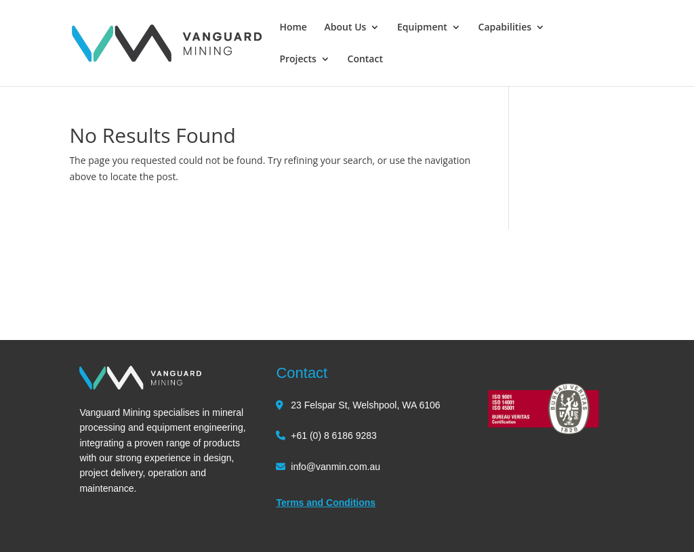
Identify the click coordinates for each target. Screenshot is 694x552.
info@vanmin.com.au (335, 466)
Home (293, 27)
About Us (346, 27)
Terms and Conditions (325, 502)
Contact (365, 59)
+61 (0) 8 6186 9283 (334, 435)
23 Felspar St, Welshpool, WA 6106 (365, 405)
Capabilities (505, 27)
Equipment (422, 27)
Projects (297, 59)
